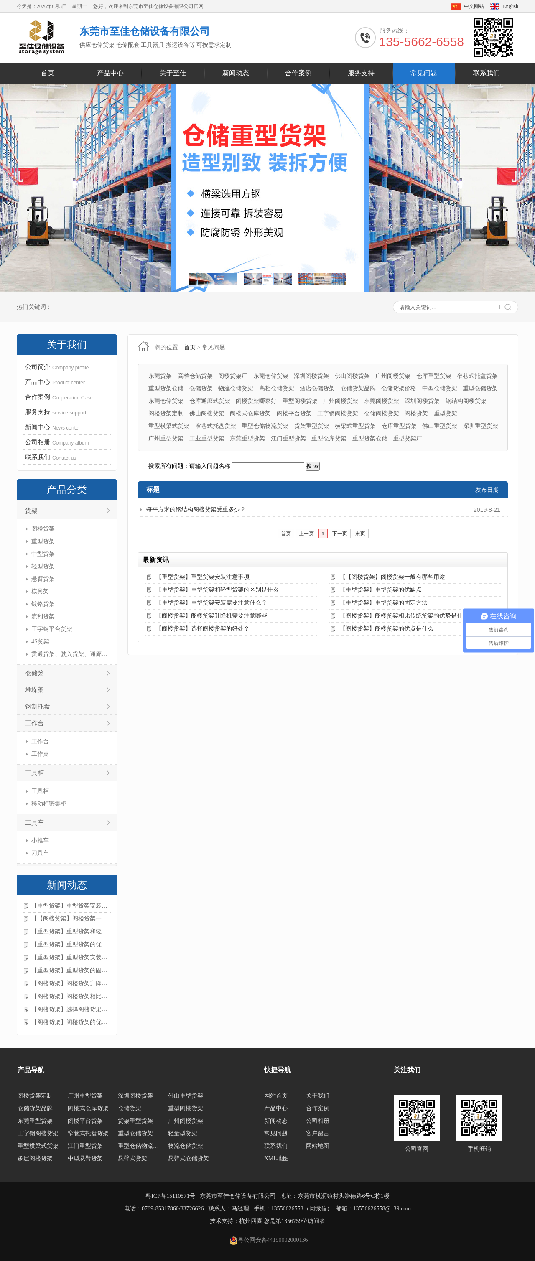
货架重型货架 (311, 426)
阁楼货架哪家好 (256, 401)
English (510, 6)
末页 (360, 533)
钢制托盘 (37, 706)
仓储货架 (201, 388)
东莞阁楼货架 (381, 401)
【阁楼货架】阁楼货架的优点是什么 (71, 1022)
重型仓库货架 (328, 438)
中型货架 (43, 554)
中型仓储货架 (439, 388)
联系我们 (486, 72)
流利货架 (43, 616)
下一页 (339, 533)
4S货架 (40, 641)
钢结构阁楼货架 (466, 401)
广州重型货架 (165, 438)
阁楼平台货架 (294, 413)
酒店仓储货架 (317, 388)
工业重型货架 (206, 438)
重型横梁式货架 (168, 426)
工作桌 (40, 754)
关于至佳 (173, 72)
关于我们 (317, 1096)
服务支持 (361, 72)
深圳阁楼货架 (311, 376)
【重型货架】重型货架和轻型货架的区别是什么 (71, 931)
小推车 (40, 840)
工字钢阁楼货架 (337, 413)
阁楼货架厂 (232, 376)
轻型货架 (43, 566)
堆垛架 (34, 689)
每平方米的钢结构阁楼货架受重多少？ (196, 509)
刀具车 (40, 853)
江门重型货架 (288, 438)
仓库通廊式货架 (209, 401)
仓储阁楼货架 (381, 413)
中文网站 (474, 6)
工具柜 (34, 773)
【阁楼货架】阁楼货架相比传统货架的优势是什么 (71, 996)
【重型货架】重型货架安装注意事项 (71, 906)
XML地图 (276, 1158)
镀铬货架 (43, 604)
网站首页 (276, 1096)
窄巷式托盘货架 (477, 376)
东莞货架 (160, 376)
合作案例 (298, 72)
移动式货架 (132, 1096)
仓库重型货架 (433, 376)
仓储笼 (34, 673)
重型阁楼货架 (300, 401)
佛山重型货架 (439, 426)
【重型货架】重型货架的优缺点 (71, 944)
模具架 (40, 591)
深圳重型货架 (480, 426)
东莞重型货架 (247, 438)
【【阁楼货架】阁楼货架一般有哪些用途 (71, 918)
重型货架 (43, 541)
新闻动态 (235, 72)
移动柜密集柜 (48, 804)
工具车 (34, 822)
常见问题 (423, 72)
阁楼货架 (43, 529)
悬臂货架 (43, 579)
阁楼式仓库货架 (250, 413)
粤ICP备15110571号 (170, 1196)
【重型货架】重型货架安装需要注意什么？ (71, 957)
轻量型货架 (182, 1146)
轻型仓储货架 (85, 1096)
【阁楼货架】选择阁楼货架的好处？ (71, 1009)
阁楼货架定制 (165, 413)
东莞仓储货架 (270, 376)
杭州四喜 (250, 1221)
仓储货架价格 (398, 388)
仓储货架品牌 (358, 388)
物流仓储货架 (235, 388)
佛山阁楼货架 (352, 376)
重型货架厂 (407, 438)
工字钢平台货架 (51, 629)
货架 (31, 510)
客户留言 (317, 1133)
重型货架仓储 (165, 388)
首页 (47, 72)
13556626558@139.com (382, 1208)
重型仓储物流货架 (265, 426)
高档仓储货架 (195, 376)
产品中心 (110, 72)
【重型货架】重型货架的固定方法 (71, 970)
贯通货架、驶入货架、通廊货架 (70, 654)
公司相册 (317, 1121)
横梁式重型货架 (355, 426)
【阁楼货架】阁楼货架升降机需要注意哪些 (71, 983)
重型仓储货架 (480, 388)
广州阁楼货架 (392, 376)
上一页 (306, 533)
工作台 (34, 723)
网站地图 (317, 1146)
